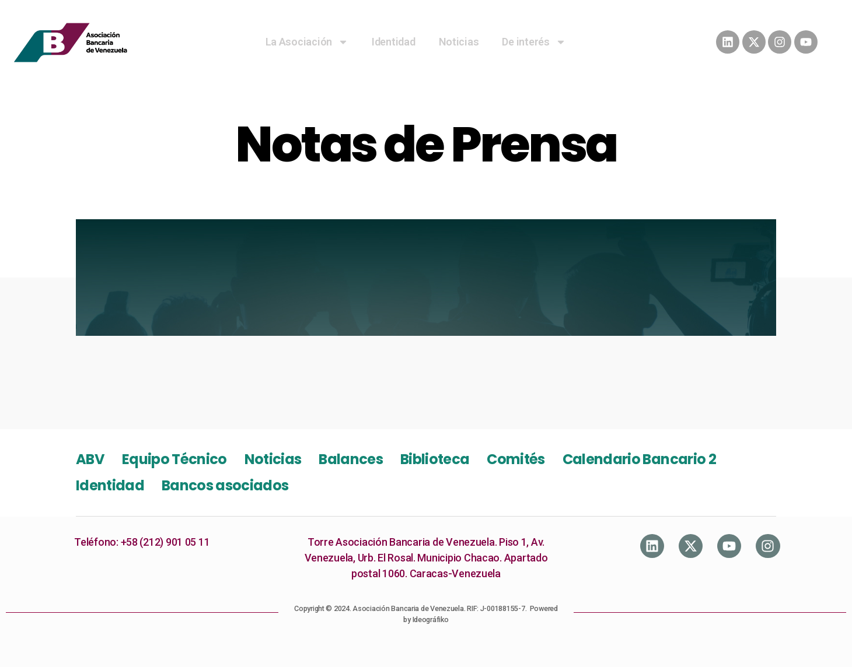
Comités (515, 459)
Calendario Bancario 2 (639, 459)
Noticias (459, 42)
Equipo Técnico (174, 459)
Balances (351, 459)
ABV (90, 459)
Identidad (393, 42)
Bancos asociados (225, 485)
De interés (533, 42)
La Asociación (307, 42)
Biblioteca (434, 459)
